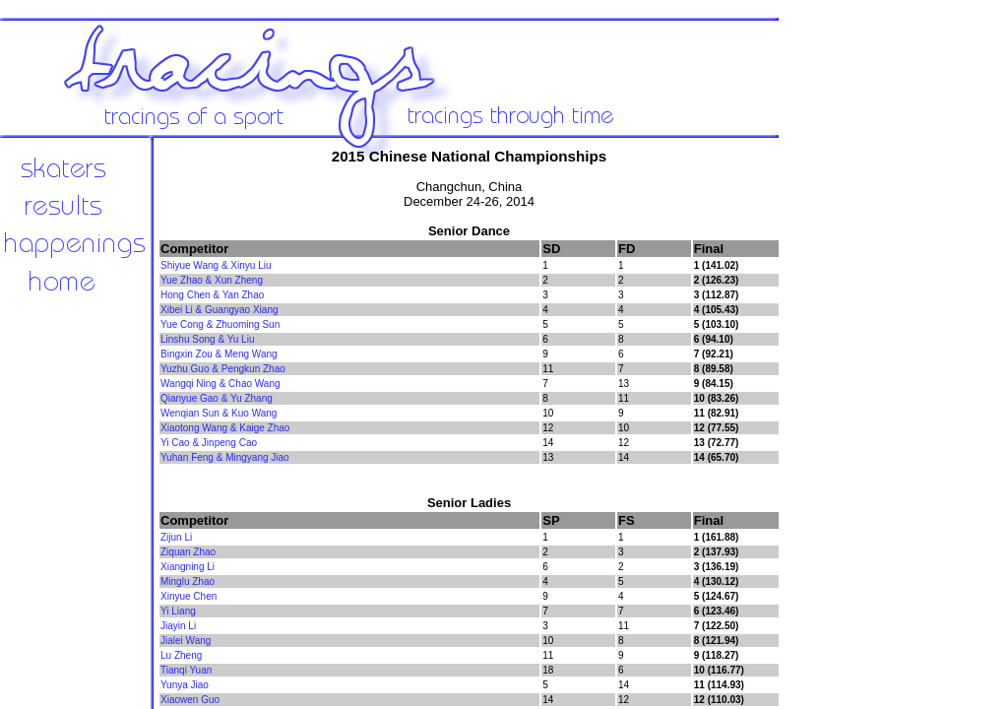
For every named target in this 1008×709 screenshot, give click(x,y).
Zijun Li (176, 537)
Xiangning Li (187, 566)
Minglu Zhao (187, 581)
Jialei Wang (185, 640)
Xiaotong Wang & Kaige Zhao (224, 427)
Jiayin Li (178, 625)
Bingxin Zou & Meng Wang (219, 354)
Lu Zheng (181, 655)
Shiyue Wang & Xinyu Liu (215, 265)
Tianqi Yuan (186, 670)
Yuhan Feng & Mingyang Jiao (224, 457)
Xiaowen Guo (190, 699)
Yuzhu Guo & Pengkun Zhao (222, 368)
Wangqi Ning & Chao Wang (220, 383)
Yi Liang (178, 611)
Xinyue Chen (188, 596)
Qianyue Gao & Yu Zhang (216, 398)
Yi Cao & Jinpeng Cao (208, 442)
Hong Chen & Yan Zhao (212, 295)
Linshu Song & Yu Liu (207, 339)
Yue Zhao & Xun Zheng (211, 280)
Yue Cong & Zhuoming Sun (220, 324)
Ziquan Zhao (188, 552)
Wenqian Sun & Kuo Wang (218, 413)
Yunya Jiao (184, 684)
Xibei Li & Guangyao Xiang (219, 309)
